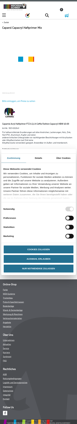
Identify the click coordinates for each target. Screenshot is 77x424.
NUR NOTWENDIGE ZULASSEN (38, 268)
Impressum (8, 386)
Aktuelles (7, 344)
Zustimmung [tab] (13, 158)
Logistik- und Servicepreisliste (15, 382)
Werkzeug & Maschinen (13, 314)
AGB (5, 374)
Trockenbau (8, 297)
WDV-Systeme (9, 293)
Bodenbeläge (8, 305)
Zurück (6, 22)
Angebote (7, 322)
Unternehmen (8, 340)
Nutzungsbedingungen (12, 378)
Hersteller (7, 326)
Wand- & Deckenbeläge (13, 310)
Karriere (6, 352)
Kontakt (6, 398)
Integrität (6, 394)
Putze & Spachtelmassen (13, 301)
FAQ (5, 360)
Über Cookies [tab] (63, 158)
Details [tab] (38, 158)
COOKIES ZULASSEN (38, 249)
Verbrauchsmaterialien (12, 318)
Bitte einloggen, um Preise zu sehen (18, 100)
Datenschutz (8, 390)
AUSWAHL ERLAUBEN (38, 259)
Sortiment (7, 356)
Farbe (5, 289)
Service (6, 348)
